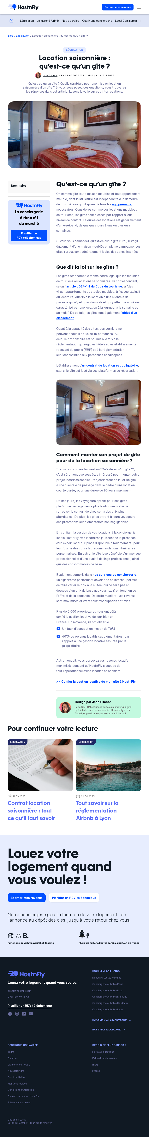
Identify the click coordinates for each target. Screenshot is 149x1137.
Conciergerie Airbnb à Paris (107, 984)
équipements (122, 204)
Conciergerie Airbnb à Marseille (109, 996)
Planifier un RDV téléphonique (28, 235)
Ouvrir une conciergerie (97, 20)
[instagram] (17, 1013)
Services (12, 1058)
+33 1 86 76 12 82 (18, 997)
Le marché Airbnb (48, 20)
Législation (27, 20)
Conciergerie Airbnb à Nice (107, 990)
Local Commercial (126, 20)
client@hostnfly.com (19, 991)
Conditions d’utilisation (21, 1090)
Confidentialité (16, 1077)
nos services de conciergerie (114, 574)
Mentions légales (17, 1083)
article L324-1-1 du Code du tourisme (94, 286)
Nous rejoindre (16, 1071)
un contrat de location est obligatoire (110, 365)
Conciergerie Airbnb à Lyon (107, 1009)
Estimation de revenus (104, 1058)
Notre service (70, 20)
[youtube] (31, 1013)
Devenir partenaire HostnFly (23, 1096)
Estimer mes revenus (117, 7)
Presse (96, 1071)
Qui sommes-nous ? (19, 1064)
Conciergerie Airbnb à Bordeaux (110, 1003)
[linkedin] (24, 1013)
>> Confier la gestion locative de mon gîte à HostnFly (96, 681)
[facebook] (10, 1013)
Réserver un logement (20, 1102)
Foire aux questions (103, 1052)
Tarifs (11, 1052)
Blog (10, 35)
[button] (138, 7)
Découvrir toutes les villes (106, 977)
